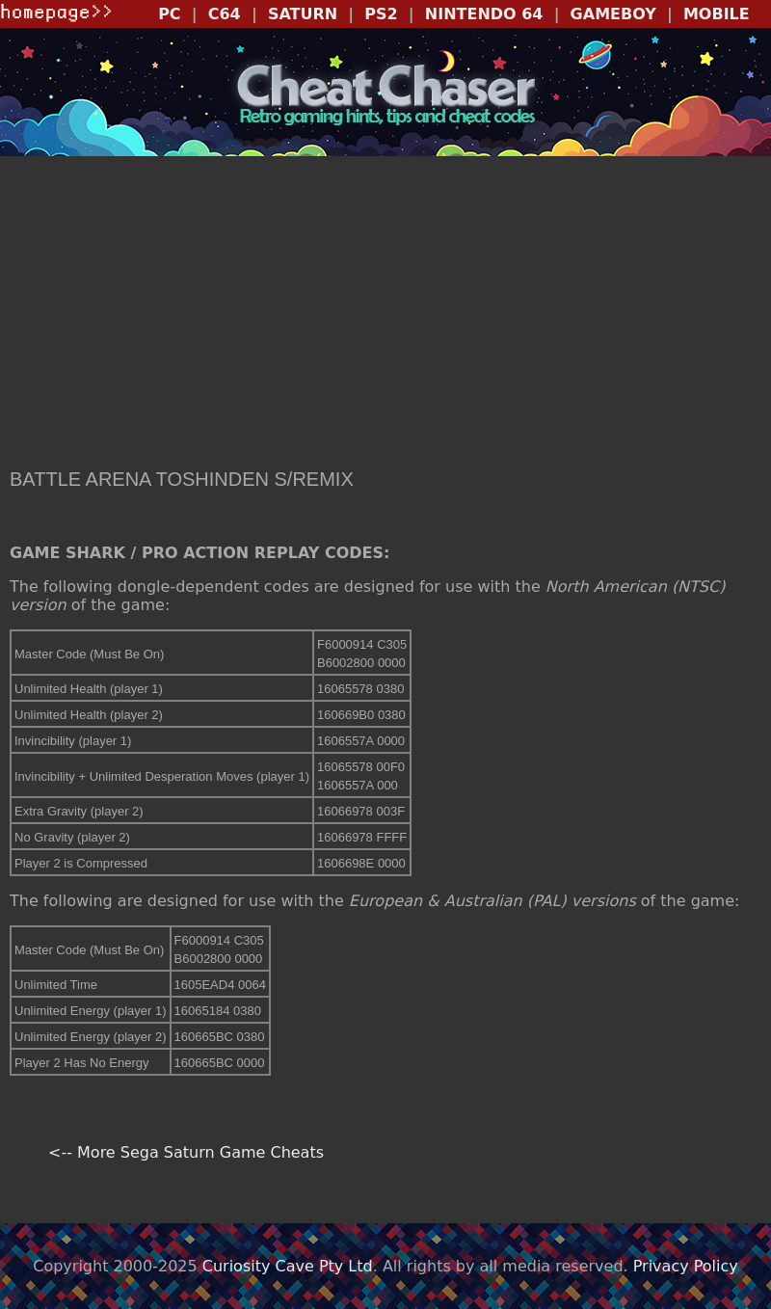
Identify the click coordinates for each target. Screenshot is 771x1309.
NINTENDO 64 (484, 14)
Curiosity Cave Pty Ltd (287, 1266)
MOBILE (716, 14)
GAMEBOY (613, 14)
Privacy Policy (685, 1266)
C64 (224, 14)
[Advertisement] (385, 314)
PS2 (380, 14)
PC (169, 14)
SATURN (302, 14)
